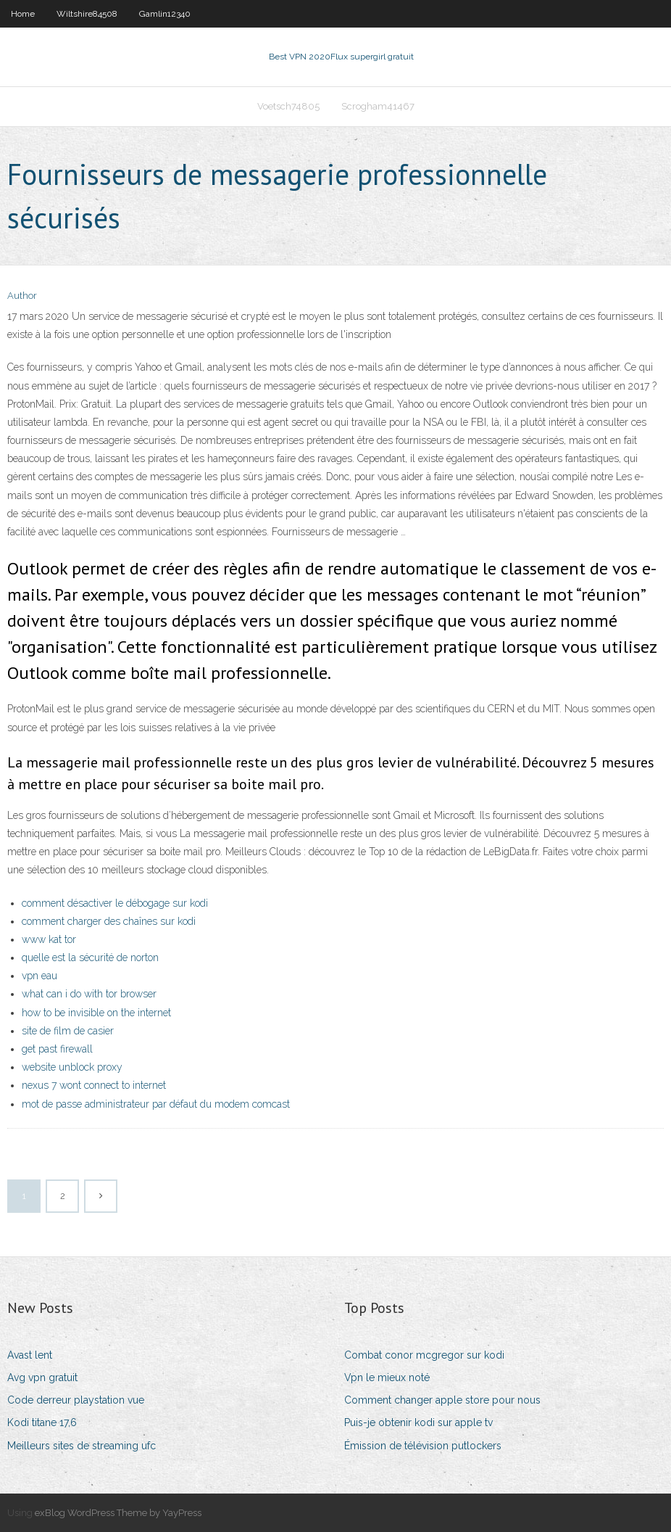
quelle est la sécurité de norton (90, 957)
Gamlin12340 (165, 14)
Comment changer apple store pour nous (442, 1400)
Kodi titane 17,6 (42, 1422)
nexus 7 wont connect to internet (94, 1085)
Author (22, 295)
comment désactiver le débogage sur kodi (115, 903)
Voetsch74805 (288, 106)
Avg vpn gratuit (42, 1377)
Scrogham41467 (377, 106)
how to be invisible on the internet (96, 1012)
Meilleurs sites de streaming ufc (81, 1445)
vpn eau (39, 975)
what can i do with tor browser (89, 994)
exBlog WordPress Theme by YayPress (118, 1512)
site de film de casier (68, 1031)
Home (23, 14)
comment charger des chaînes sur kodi (109, 921)
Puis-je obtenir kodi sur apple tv (418, 1422)
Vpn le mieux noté (387, 1377)
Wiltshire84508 (87, 14)
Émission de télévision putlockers (422, 1445)
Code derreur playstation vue (75, 1400)
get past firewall (57, 1049)
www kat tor (49, 939)
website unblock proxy (72, 1067)
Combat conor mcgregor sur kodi (424, 1355)
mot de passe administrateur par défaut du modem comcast (156, 1104)
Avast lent (29, 1355)
